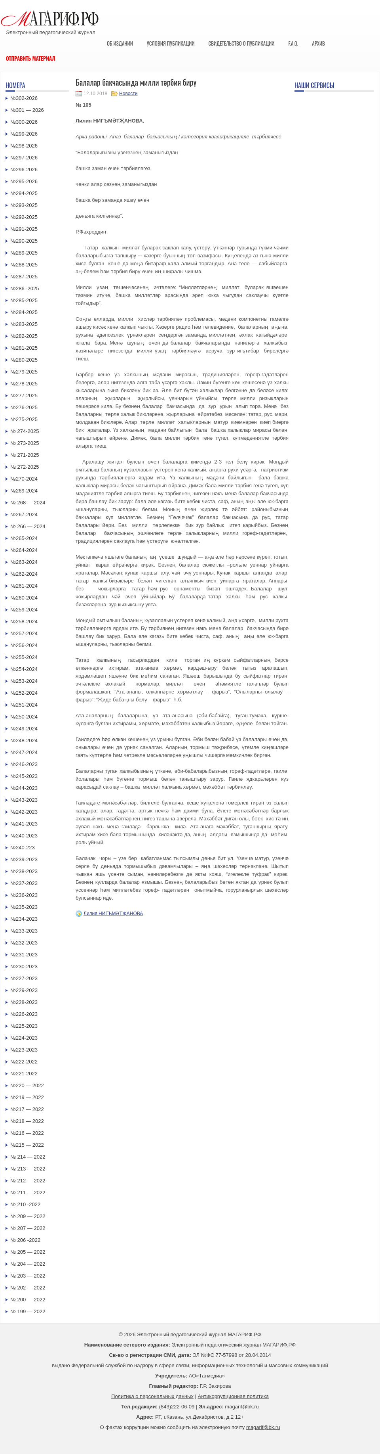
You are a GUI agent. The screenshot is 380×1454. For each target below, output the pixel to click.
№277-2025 (24, 395)
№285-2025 (24, 300)
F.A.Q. (293, 43)
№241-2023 (24, 824)
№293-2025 (24, 205)
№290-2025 (24, 241)
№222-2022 (24, 1062)
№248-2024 (24, 740)
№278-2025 (24, 384)
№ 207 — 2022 (27, 1228)
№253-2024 (24, 681)
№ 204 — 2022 (27, 1264)
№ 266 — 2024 (27, 526)
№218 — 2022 (27, 1121)
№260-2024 (24, 598)
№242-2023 (24, 812)
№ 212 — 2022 (27, 1181)
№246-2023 (24, 764)
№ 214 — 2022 (27, 1157)
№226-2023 (24, 1014)
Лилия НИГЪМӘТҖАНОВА (113, 913)
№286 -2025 (24, 288)
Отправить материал (30, 58)
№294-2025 (24, 193)
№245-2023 (24, 776)
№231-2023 (24, 955)
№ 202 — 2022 (27, 1288)
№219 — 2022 (27, 1097)
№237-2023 (24, 883)
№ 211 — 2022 (27, 1192)
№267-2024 (24, 514)
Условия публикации (171, 43)
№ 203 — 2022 (27, 1276)
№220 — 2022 (27, 1085)
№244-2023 (24, 788)
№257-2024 (24, 633)
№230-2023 (24, 966)
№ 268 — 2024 (27, 503)
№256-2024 (24, 645)
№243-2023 (24, 800)
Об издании (120, 43)
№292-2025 (24, 217)
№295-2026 (24, 181)
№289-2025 (24, 253)
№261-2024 (24, 586)
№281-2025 (24, 348)
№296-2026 (24, 169)
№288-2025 (24, 265)
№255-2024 (24, 657)
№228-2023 (24, 1002)
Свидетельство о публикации (241, 43)
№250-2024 (24, 717)
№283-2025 (24, 324)
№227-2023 (24, 978)
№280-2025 (24, 360)
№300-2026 (24, 122)
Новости (128, 93)
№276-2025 (24, 407)
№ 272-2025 (24, 467)
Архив (318, 43)
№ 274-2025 (24, 431)
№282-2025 (24, 336)
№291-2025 (24, 229)
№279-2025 (24, 372)
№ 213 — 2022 (27, 1169)
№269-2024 (24, 491)
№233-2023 (24, 931)
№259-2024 (24, 610)
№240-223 (22, 848)
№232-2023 (24, 943)
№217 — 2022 (27, 1109)
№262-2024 (24, 574)
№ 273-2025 (24, 443)
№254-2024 (24, 669)
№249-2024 (24, 729)
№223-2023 (24, 1050)
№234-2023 (24, 919)
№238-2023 (24, 871)
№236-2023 (24, 895)
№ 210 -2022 (25, 1204)
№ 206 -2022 (25, 1240)
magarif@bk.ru (241, 1407)
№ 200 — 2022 (27, 1300)
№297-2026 (24, 158)
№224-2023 (24, 1038)
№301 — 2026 (27, 110)
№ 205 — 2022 (27, 1252)
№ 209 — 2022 (27, 1216)
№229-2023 (24, 990)
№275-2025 (24, 419)
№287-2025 (24, 277)
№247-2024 (24, 752)
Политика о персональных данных (152, 1396)
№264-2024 (24, 550)
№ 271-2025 (24, 455)
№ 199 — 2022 (27, 1311)
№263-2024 (24, 562)
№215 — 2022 (27, 1145)
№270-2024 (24, 479)
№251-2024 (24, 705)
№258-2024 (24, 622)
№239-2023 (24, 859)
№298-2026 (24, 146)
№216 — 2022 (27, 1133)
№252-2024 (24, 693)
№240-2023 (24, 836)
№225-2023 (24, 1026)
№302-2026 (24, 98)
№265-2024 (24, 538)
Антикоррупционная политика (233, 1396)
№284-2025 (24, 312)
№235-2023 (24, 907)
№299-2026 (24, 134)
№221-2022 (24, 1074)
